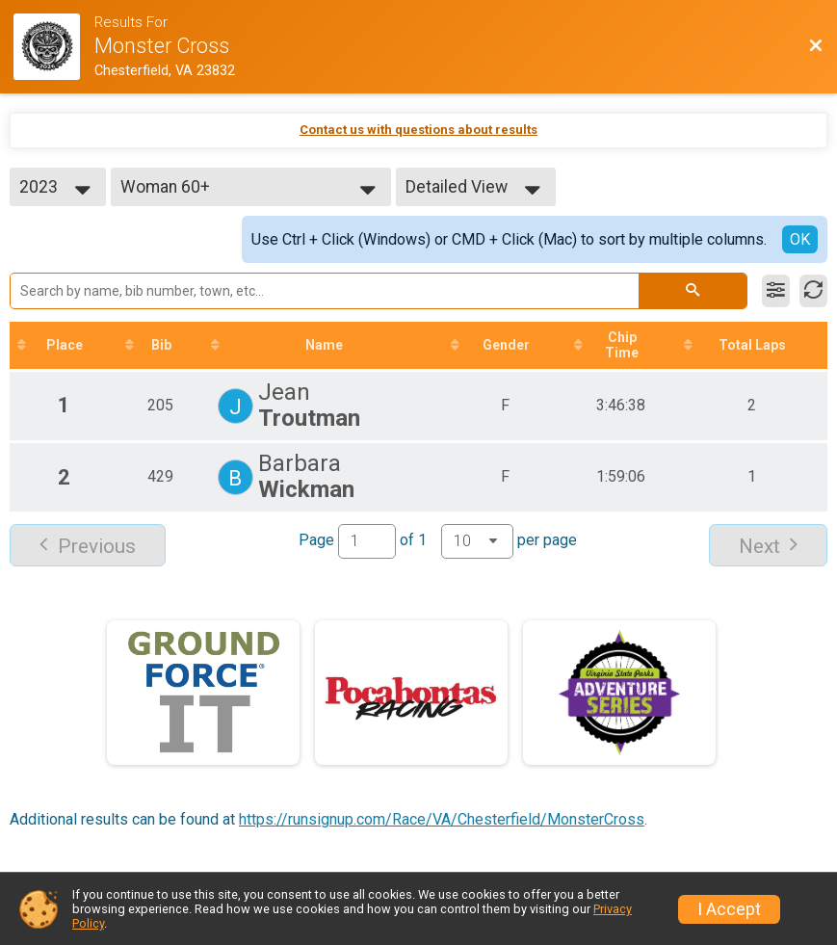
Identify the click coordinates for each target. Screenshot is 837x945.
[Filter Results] (776, 291)
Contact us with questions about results (418, 129)
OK (800, 239)
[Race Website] (53, 46)
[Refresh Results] (813, 291)
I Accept (729, 909)
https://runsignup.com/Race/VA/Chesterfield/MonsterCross (441, 819)
